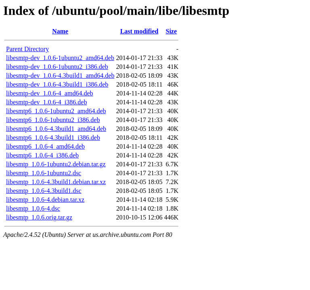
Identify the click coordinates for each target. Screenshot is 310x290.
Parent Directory (27, 49)
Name (60, 31)
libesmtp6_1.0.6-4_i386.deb (42, 155)
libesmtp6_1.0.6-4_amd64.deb (45, 146)
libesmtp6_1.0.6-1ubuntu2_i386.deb (53, 119)
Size (171, 31)
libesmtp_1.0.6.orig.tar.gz (39, 217)
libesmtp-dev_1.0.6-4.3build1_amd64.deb (60, 75)
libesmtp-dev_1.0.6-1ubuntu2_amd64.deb (60, 57)
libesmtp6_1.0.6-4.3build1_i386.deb (53, 137)
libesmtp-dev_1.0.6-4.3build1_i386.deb (57, 84)
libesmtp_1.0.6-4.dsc (33, 208)
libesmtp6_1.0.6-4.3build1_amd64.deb (56, 128)
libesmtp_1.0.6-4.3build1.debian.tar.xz (56, 181)
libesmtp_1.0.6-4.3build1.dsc (44, 190)
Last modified (139, 31)
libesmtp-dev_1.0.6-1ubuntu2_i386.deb (57, 66)
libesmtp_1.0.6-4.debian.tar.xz (45, 199)
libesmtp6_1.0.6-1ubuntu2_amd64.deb (56, 111)
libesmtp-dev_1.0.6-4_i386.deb (46, 102)
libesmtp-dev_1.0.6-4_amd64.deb (49, 93)
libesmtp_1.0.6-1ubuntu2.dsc (43, 173)
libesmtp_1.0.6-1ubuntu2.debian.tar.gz (56, 164)
